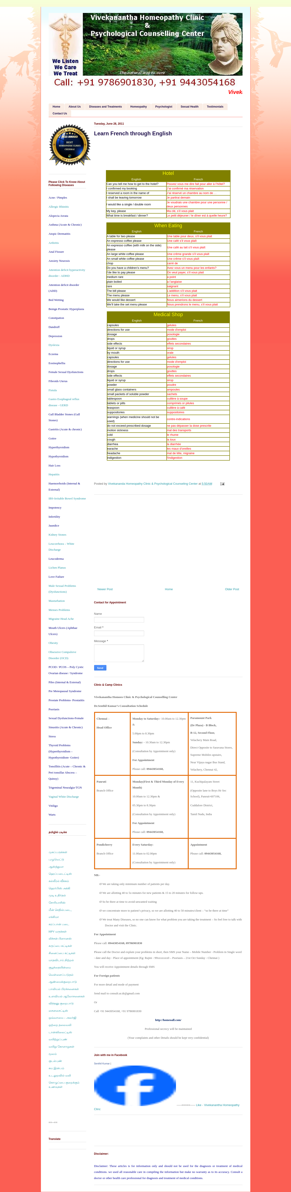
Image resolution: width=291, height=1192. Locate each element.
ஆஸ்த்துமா (56, 866)
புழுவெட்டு (56, 859)
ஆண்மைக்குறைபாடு (63, 981)
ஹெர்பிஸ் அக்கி (59, 888)
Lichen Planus (57, 567)
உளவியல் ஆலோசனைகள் (67, 996)
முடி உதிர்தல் (57, 895)
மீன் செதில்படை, (60, 910)
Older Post (232, 589)
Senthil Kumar (102, 1063)
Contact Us (60, 113)
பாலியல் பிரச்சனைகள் (64, 989)
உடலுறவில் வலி (60, 1075)
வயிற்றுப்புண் (58, 1039)
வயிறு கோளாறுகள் (61, 1046)
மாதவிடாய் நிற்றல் (61, 960)
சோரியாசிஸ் (57, 902)
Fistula (53, 390)
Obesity (53, 643)
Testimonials (215, 106)
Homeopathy (138, 106)
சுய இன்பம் (56, 1068)
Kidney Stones (57, 534)
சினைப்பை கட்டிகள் (62, 953)
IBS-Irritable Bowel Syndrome (67, 498)
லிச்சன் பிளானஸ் (60, 938)
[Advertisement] (168, 539)
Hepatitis (54, 474)
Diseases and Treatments (105, 106)
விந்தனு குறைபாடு (61, 1003)
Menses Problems (59, 610)
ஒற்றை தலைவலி (60, 1025)
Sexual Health (190, 106)
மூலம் (53, 1054)
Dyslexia (54, 345)
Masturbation (57, 600)
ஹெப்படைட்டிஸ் (60, 873)
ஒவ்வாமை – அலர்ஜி (62, 1017)
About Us (75, 106)
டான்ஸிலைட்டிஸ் (60, 1032)
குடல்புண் (55, 1061)
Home (56, 106)
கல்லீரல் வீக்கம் (59, 881)
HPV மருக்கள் (58, 931)
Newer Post (105, 589)
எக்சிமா (54, 917)
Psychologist (163, 106)
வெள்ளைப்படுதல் (61, 974)
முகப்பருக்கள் (58, 852)
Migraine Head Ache (61, 618)
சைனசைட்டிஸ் (58, 1010)
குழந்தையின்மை (60, 967)
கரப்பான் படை (59, 924)
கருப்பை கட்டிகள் (60, 946)
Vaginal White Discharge (64, 796)
